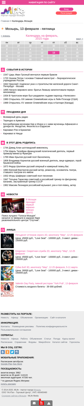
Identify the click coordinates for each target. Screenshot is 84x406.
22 (77, 56)
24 (18, 59)
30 (53, 46)
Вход (66, 9)
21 (65, 56)
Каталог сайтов (59, 342)
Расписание (6, 342)
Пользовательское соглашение (16, 330)
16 (6, 56)
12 (42, 52)
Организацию (41, 317)
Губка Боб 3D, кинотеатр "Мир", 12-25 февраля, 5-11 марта (46, 267)
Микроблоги (44, 342)
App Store (17, 364)
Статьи (47, 338)
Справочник (20, 342)
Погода (56, 338)
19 (42, 56)
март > (79, 38)
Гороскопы (75, 342)
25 (30, 59)
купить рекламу (8, 384)
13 (53, 52)
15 (77, 52)
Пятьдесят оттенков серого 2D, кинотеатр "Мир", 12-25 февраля (49, 235)
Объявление (27, 317)
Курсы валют (68, 338)
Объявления (36, 338)
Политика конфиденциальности (51, 326)
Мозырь (37, 390)
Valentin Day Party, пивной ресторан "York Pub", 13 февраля (46, 283)
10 (18, 52)
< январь (5, 36)
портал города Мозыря (13, 14)
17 (18, 56)
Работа (24, 338)
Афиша (14, 338)
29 (42, 46)
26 (6, 46)
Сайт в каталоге (58, 317)
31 (65, 46)
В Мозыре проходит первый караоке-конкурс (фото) (31, 206)
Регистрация (66, 13)
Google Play (6, 364)
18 (30, 56)
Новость (5, 317)
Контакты (5, 326)
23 (6, 59)
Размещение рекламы (23, 326)
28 (30, 46)
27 (18, 46)
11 (30, 52)
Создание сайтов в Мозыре (14, 396)
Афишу (14, 317)
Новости (5, 338)
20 (53, 56)
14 (65, 52)
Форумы (32, 342)
